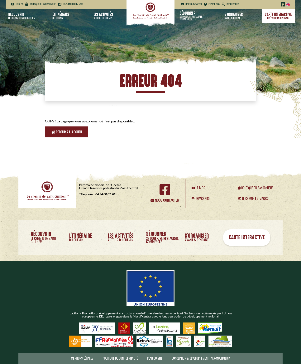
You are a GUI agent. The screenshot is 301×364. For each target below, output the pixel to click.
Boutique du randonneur (40, 4)
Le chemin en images (70, 4)
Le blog (17, 4)
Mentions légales (82, 358)
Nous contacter (191, 4)
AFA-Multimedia (220, 358)
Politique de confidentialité (120, 358)
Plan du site (154, 358)
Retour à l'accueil (66, 132)
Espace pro (212, 4)
